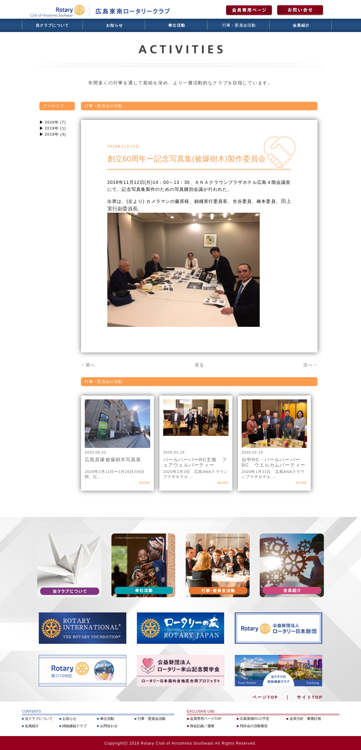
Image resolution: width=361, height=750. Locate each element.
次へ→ (310, 364)
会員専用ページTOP (205, 719)
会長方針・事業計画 (305, 719)
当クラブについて (52, 25)
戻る (199, 364)
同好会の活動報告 (254, 725)
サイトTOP (310, 697)
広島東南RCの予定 (254, 719)
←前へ (88, 364)
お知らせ (114, 25)
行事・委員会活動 (239, 25)
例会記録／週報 (202, 725)
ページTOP (265, 697)
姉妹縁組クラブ (74, 725)
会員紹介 (301, 25)
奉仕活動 (176, 25)
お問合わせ (108, 725)
